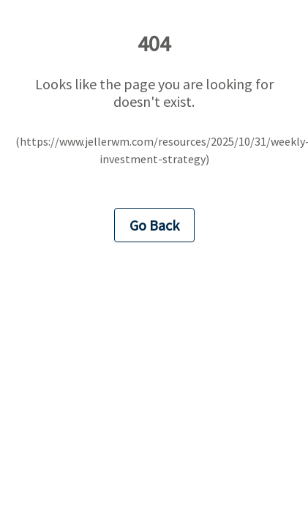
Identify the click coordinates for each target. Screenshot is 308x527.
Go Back (154, 225)
